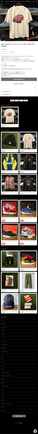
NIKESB (2, 368)
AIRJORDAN (3, 323)
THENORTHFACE (4, 386)
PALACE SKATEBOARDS (5, 375)
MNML (2, 358)
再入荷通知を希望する (19, 79)
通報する (35, 87)
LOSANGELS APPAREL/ (5, 403)
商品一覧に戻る (19, 416)
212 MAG (2, 396)
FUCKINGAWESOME (5, 344)
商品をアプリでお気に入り (19, 83)
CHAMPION (3, 334)
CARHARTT (3, 330)
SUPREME (3, 382)
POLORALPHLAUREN (5, 372)
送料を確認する (12, 51)
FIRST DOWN (3, 341)
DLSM (2, 337)
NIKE (2, 365)
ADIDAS (2, 320)
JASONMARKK (4, 351)
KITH (2, 355)
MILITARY (3, 407)
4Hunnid (2, 400)
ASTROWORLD (4, 327)
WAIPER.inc (3, 410)
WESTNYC (3, 393)
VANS (2, 389)
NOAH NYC (3, 362)
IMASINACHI (3, 348)
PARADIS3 (3, 379)
